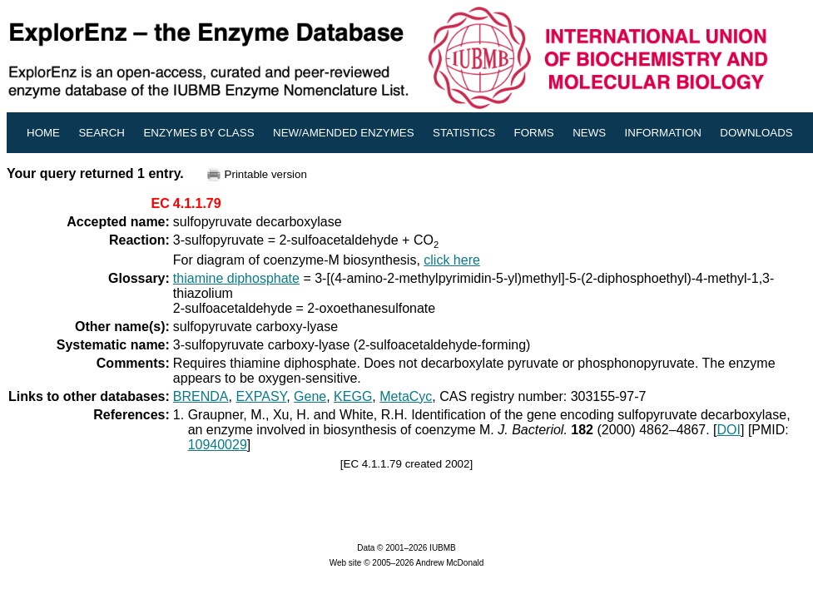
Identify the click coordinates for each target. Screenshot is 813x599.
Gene (310, 396)
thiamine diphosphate (236, 278)
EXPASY (260, 396)
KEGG (353, 396)
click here (452, 260)
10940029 (217, 445)
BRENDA (201, 396)
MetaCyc (405, 396)
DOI (729, 430)
